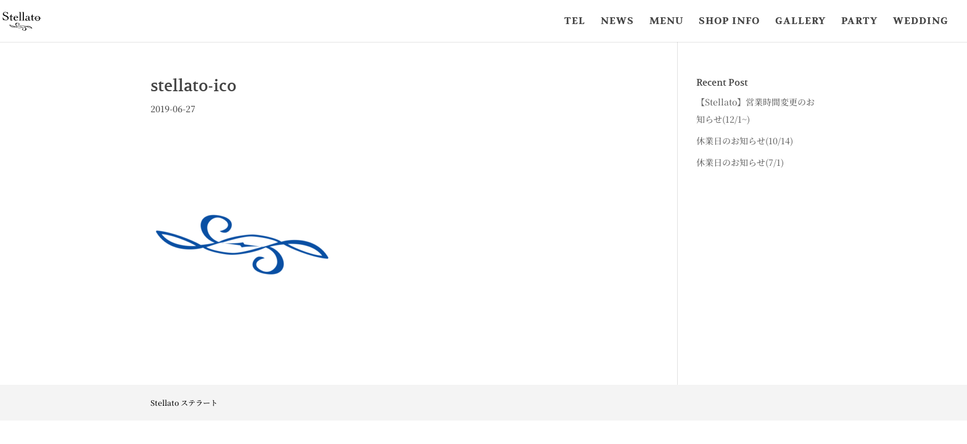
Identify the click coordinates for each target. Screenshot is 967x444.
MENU (666, 22)
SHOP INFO (729, 22)
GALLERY (800, 22)
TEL (574, 22)
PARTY (859, 22)
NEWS (617, 22)
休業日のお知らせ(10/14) (744, 140)
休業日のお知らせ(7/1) (740, 162)
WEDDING (920, 22)
